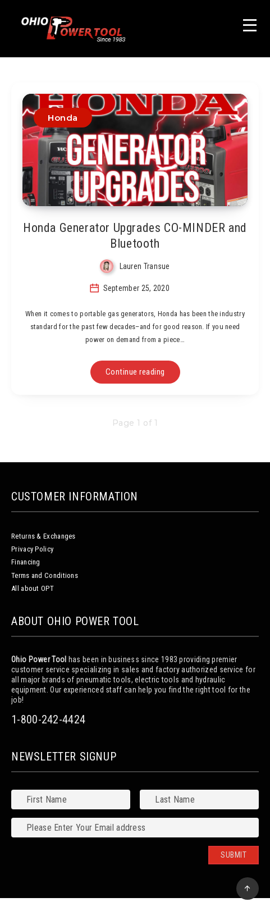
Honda (63, 117)
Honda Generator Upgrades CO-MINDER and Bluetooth (135, 235)
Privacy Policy (32, 549)
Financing (25, 562)
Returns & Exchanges (43, 536)
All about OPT (32, 588)
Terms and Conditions (44, 575)
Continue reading (135, 372)
